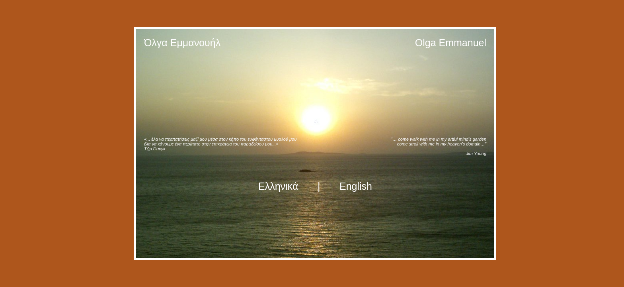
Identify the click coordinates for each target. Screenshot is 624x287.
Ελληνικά (278, 186)
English (355, 186)
